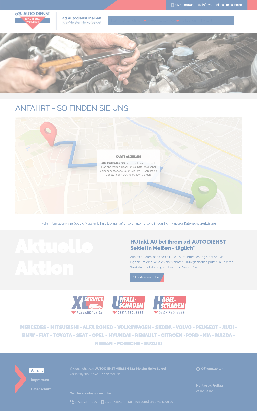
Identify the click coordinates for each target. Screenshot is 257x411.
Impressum (40, 380)
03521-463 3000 (83, 401)
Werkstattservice (164, 20)
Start (115, 20)
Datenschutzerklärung (200, 223)
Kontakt (207, 20)
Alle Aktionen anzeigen (146, 277)
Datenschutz (41, 389)
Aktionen (190, 20)
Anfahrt (37, 370)
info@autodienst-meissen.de (220, 5)
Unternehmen (134, 20)
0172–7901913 (182, 5)
